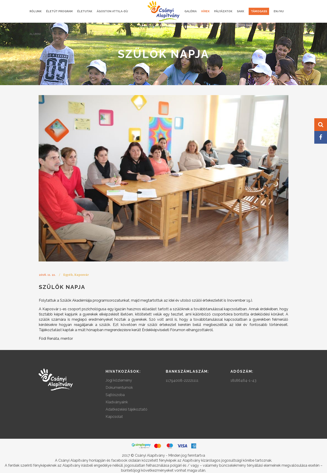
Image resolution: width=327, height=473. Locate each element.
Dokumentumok (119, 387)
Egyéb (68, 275)
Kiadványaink (117, 402)
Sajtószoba (115, 395)
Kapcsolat (114, 416)
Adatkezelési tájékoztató (126, 409)
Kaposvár (81, 275)
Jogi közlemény (119, 380)
